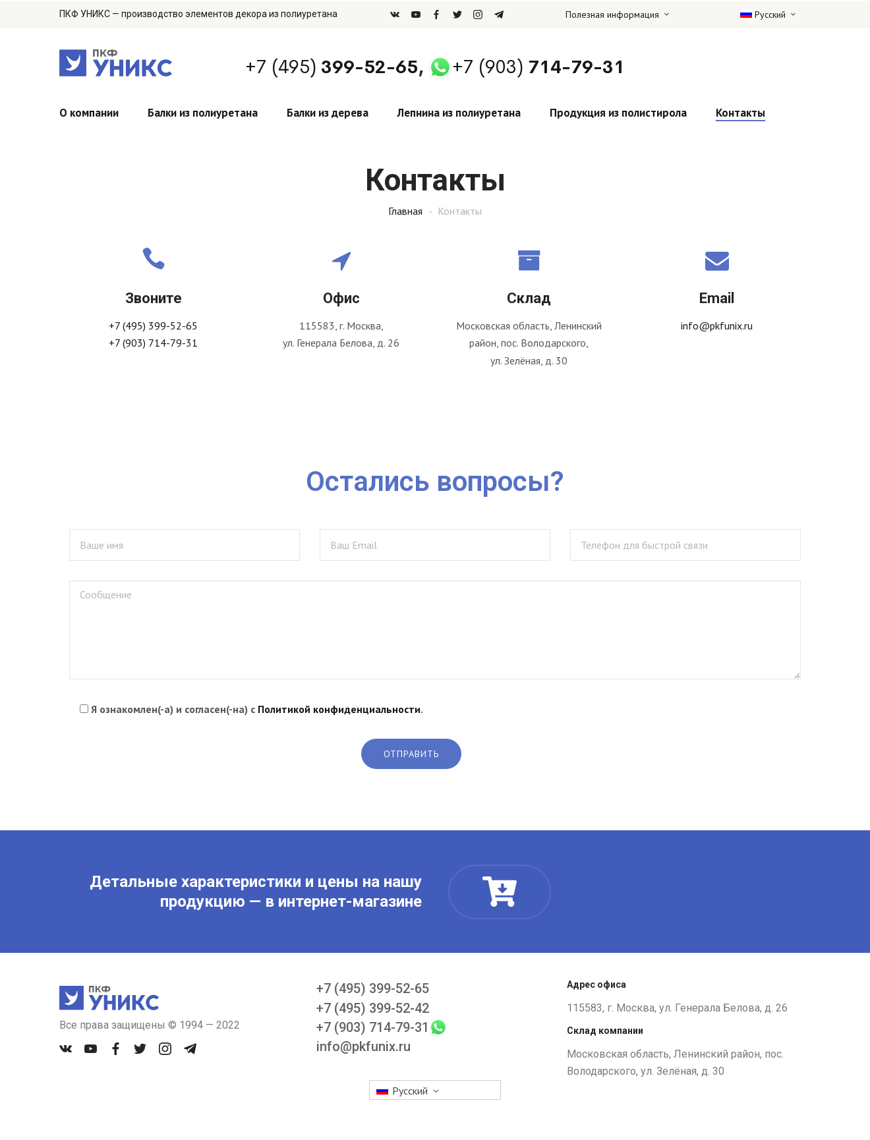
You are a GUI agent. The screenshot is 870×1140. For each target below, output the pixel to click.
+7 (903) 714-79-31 (153, 342)
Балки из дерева (327, 112)
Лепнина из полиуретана (459, 112)
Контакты (740, 112)
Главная (405, 210)
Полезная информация (612, 14)
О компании (89, 112)
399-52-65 (331, 66)
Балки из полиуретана (203, 112)
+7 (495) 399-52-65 (153, 325)
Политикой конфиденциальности (339, 709)
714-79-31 (538, 66)
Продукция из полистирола (618, 112)
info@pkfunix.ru (717, 325)
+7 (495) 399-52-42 (372, 1008)
